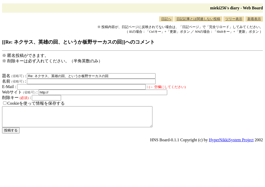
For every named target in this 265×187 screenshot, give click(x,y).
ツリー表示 (233, 19)
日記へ (166, 19)
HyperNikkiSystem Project (231, 144)
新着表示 (254, 19)
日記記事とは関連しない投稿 (198, 19)
